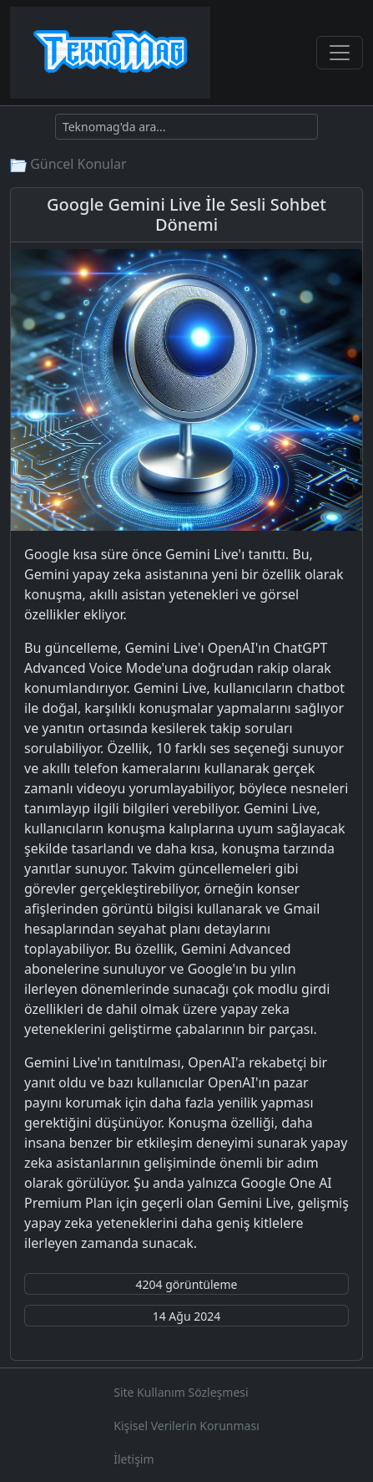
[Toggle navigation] (339, 52)
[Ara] (186, 127)
